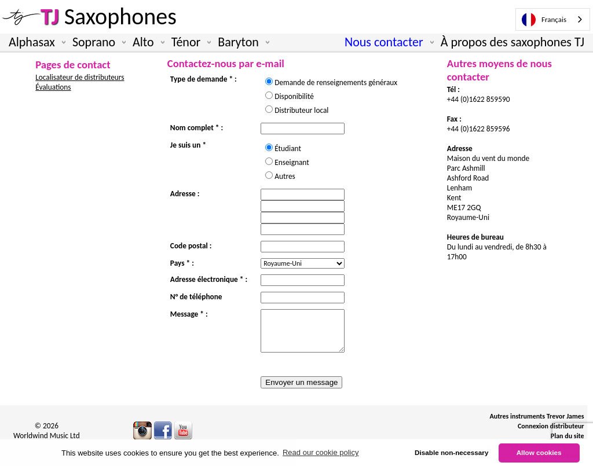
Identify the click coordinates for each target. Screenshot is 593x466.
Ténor (189, 42)
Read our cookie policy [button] (321, 452)
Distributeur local (301, 110)
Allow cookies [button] (539, 452)
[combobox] (552, 19)
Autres (284, 176)
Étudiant (291, 148)
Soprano (96, 42)
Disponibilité (297, 96)
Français (544, 20)
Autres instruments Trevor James (536, 416)
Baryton (241, 42)
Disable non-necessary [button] (451, 452)
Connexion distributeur (551, 426)
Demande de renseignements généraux (339, 82)
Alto (146, 42)
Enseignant (295, 162)
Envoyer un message (301, 382)
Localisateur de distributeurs (79, 77)
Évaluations (53, 87)
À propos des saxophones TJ (512, 42)
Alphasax (35, 42)
